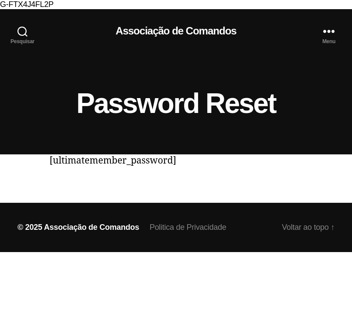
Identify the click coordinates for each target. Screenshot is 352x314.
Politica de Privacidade (188, 227)
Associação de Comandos (176, 31)
